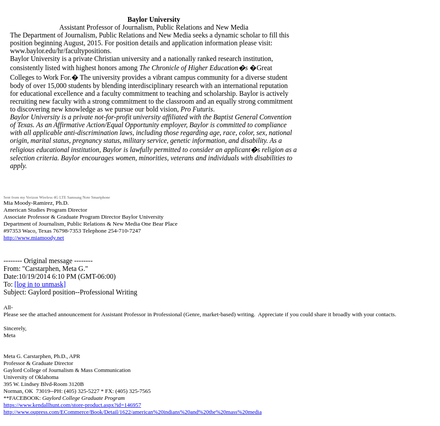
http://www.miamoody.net (33, 237)
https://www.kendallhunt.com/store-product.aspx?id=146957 (72, 405)
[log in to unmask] (40, 284)
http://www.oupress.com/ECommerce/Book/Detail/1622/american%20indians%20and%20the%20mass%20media (132, 412)
